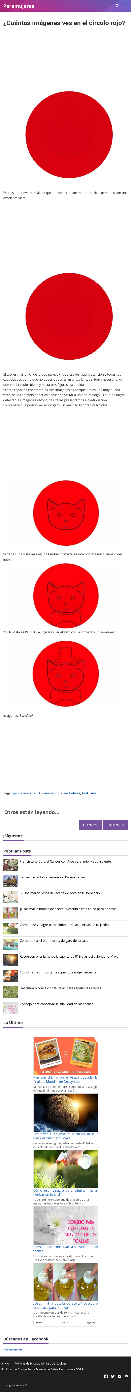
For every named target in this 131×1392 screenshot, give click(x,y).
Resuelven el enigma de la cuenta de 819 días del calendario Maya (69, 956)
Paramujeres (12, 1349)
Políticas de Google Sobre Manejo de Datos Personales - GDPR (42, 1369)
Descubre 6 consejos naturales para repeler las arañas (60, 988)
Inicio (65, 1322)
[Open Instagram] (119, 1376)
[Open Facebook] (106, 1376)
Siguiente (90, 1322)
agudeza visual (24, 793)
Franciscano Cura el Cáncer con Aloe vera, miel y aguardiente (65, 861)
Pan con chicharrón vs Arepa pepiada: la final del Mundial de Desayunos (65, 1079)
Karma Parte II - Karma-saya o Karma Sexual (53, 877)
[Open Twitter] (112, 1376)
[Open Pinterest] (126, 1376)
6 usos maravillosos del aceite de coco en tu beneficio (60, 893)
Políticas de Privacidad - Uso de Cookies (40, 1363)
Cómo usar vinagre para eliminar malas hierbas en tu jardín (64, 925)
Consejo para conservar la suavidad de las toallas (56, 1004)
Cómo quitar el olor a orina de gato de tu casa (54, 941)
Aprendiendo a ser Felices (59, 793)
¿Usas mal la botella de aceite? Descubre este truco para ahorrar (68, 909)
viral (94, 793)
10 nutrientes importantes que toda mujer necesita (58, 972)
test (85, 793)
